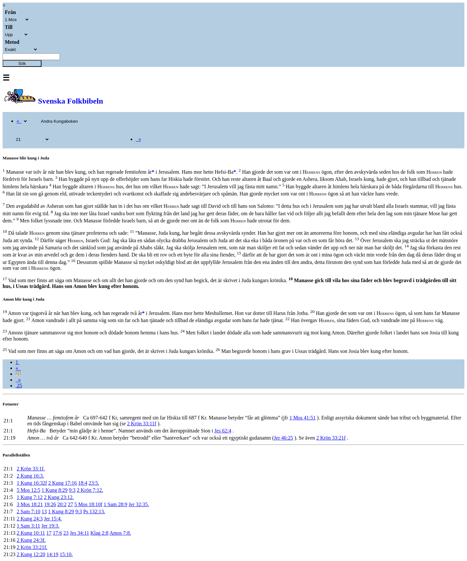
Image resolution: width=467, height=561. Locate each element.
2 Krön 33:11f (141, 423)
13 (44, 511)
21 (18, 374)
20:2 (61, 504)
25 (19, 385)
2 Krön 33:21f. (32, 547)
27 (70, 504)
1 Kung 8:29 (54, 490)
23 (65, 533)
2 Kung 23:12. (59, 497)
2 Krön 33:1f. (31, 468)
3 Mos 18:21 (30, 504)
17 (49, 533)
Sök (22, 63)
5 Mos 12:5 (28, 490)
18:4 (82, 483)
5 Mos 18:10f (88, 504)
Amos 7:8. (120, 533)
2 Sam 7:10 (28, 511)
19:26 (50, 504)
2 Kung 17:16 (62, 483)
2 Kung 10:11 (31, 533)
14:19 (52, 554)
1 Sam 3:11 (28, 526)
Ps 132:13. (94, 511)
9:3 (72, 490)
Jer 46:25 (283, 438)
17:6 (57, 533)
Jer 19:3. (50, 526)
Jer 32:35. (138, 504)
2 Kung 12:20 (31, 554)
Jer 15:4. (53, 518)
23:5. (94, 483)
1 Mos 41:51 (302, 417)
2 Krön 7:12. (90, 490)
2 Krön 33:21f (331, 438)
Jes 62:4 (222, 430)
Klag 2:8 (99, 533)
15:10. (66, 554)
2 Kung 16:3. (30, 476)
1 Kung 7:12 (29, 497)
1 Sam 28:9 (115, 504)
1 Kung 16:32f (32, 483)
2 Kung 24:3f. (31, 540)
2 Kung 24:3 (29, 518)
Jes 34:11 (79, 533)
